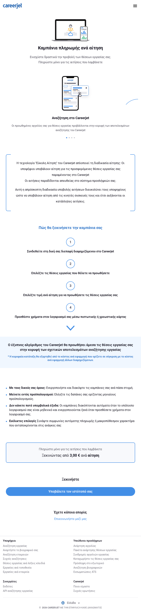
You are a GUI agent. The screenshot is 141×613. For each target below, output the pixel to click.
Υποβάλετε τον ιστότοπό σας (70, 491)
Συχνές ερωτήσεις (84, 590)
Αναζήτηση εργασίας (15, 545)
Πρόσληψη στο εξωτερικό (88, 563)
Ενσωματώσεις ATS (84, 571)
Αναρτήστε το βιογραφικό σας (20, 550)
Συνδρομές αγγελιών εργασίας (91, 554)
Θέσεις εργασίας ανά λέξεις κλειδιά (24, 563)
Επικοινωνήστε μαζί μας (70, 519)
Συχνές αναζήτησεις (15, 558)
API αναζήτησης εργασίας (18, 590)
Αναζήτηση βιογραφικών (87, 567)
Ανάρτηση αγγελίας (84, 545)
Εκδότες (8, 586)
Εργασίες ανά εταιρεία (16, 571)
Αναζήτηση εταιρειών (15, 554)
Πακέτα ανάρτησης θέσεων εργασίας (95, 550)
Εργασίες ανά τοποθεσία (17, 567)
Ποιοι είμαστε (81, 586)
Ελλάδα (70, 602)
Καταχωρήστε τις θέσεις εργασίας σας (96, 558)
